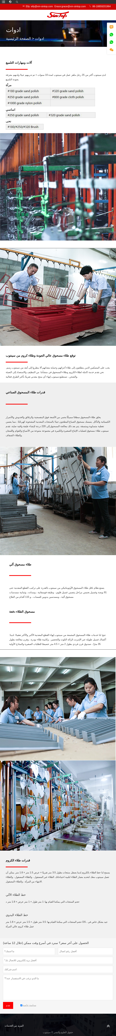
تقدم (8, 1005)
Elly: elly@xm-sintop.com (39, 6)
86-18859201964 (101, 6)
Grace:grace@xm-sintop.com (70, 6)
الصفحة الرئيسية (18, 38)
